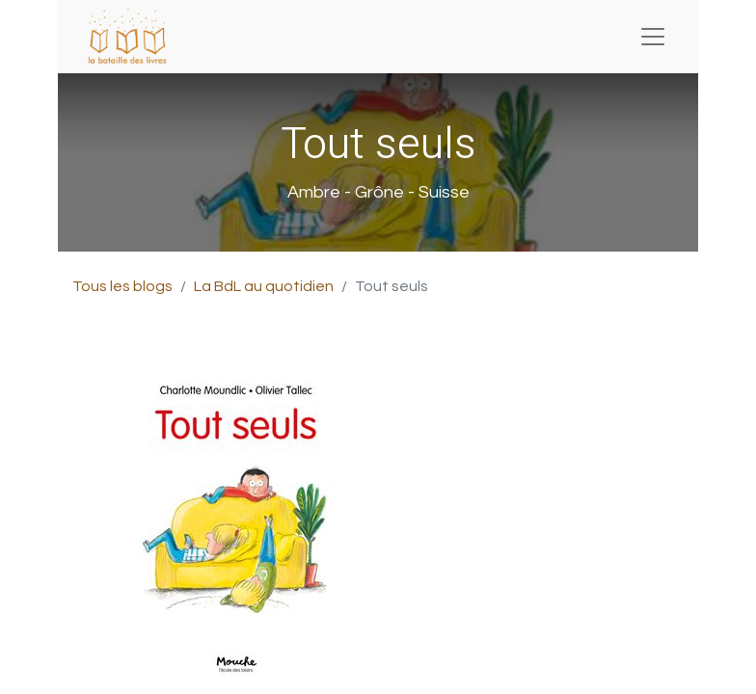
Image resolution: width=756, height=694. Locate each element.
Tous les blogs (122, 286)
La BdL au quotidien (264, 286)
